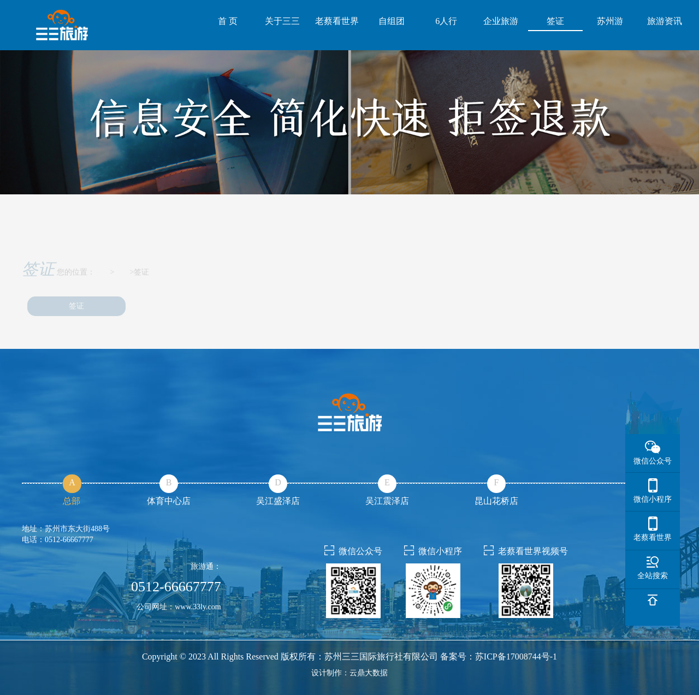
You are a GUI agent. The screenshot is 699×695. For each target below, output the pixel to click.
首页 (102, 279)
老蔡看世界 (337, 21)
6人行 (446, 21)
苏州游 (610, 21)
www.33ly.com (198, 607)
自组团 (391, 21)
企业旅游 (500, 21)
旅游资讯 (664, 21)
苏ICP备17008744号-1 (516, 656)
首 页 (228, 21)
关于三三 (282, 21)
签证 (555, 21)
